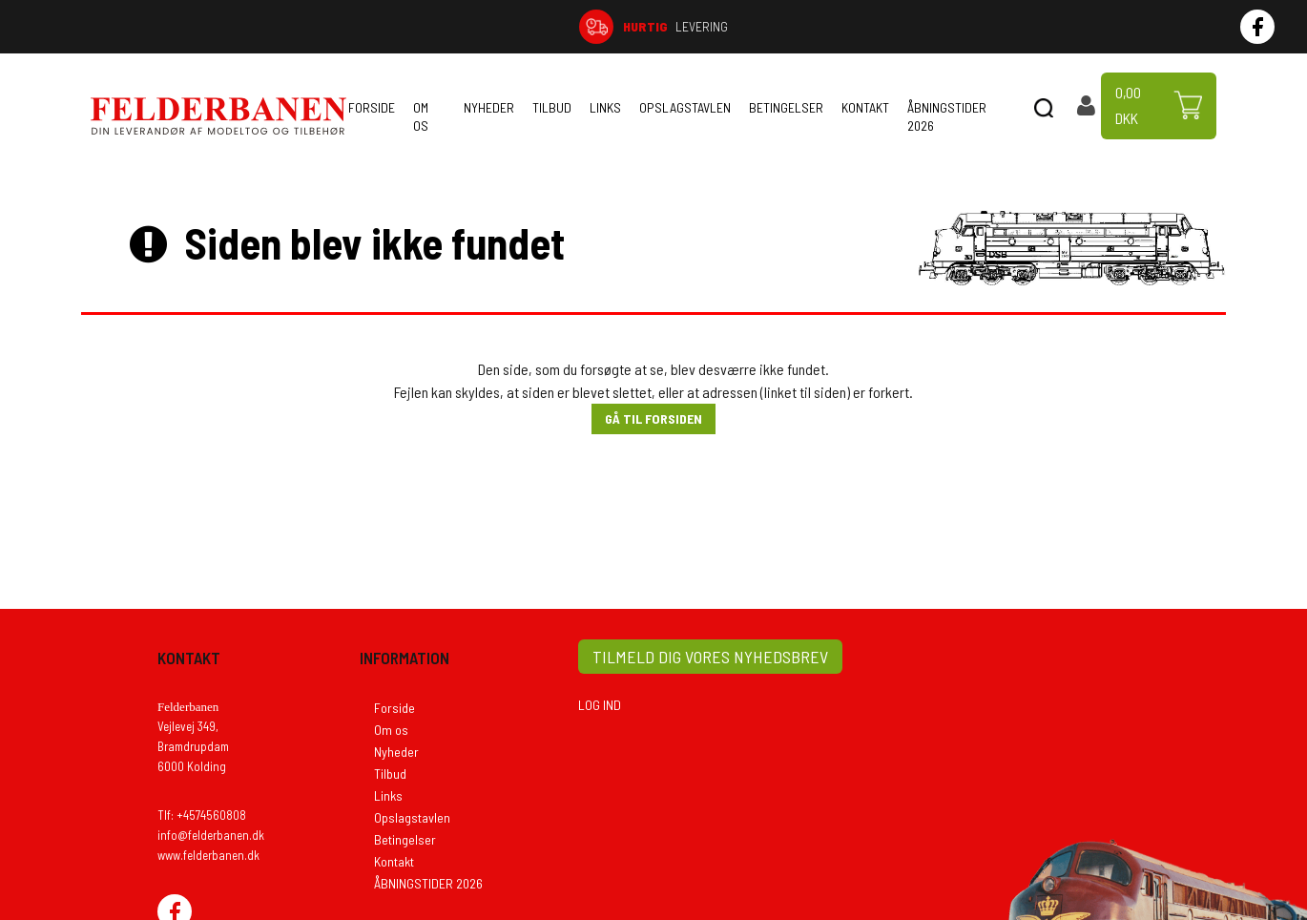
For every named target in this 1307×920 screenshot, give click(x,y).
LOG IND (599, 705)
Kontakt (865, 107)
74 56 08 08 (1084, 26)
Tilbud (551, 107)
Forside (371, 107)
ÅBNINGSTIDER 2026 (946, 116)
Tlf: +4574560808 (201, 815)
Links (605, 107)
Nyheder (489, 107)
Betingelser (786, 107)
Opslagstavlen (685, 107)
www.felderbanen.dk (208, 855)
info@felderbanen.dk (210, 835)
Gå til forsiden (653, 418)
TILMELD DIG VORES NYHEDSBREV (710, 656)
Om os (420, 116)
